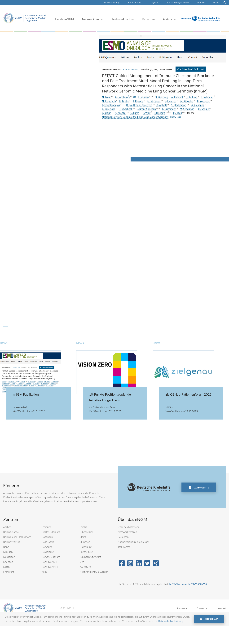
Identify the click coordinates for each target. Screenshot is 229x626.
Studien (201, 2)
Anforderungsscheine (178, 2)
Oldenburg (85, 555)
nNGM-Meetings (111, 2)
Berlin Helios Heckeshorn (17, 545)
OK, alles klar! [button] (209, 619)
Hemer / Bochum (50, 565)
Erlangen (8, 570)
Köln (44, 580)
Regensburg (86, 560)
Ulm (81, 570)
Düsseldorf (9, 565)
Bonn (6, 555)
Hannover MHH (50, 575)
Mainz (82, 545)
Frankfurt (8, 580)
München (84, 550)
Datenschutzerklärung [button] (170, 620)
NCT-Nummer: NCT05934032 (188, 593)
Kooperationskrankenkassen (134, 550)
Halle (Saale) (48, 550)
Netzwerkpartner (123, 19)
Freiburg (46, 535)
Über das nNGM (64, 19)
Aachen (7, 535)
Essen (6, 575)
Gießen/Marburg (50, 540)
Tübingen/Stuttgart (90, 565)
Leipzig (83, 535)
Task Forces (124, 555)
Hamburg (46, 555)
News (216, 2)
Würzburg (85, 575)
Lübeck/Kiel (86, 540)
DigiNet (155, 2)
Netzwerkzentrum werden (93, 580)
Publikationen (135, 2)
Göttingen (47, 545)
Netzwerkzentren (93, 19)
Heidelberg (47, 560)
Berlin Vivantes (11, 550)
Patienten (148, 19)
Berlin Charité (11, 540)
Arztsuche (169, 19)
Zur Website (201, 496)
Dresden (8, 560)
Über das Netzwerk (128, 535)
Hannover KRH (49, 570)
